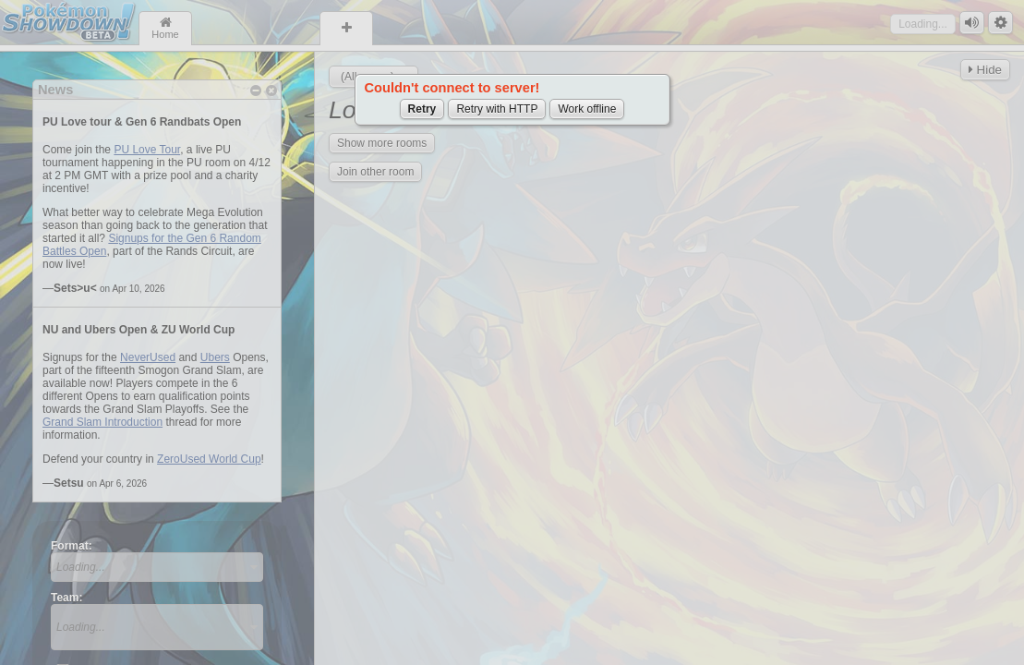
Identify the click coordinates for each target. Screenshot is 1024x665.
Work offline (587, 109)
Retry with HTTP (496, 109)
